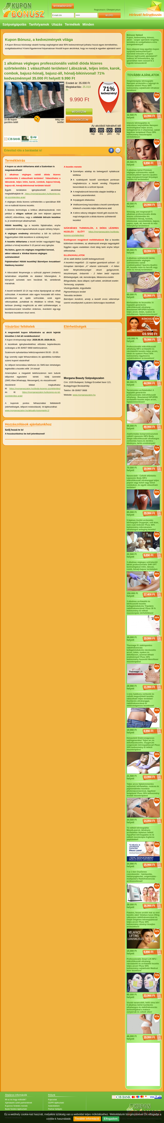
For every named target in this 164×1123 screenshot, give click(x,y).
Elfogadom (111, 1118)
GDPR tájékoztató (56, 1103)
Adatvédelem (54, 1106)
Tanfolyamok (39, 24)
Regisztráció (99, 10)
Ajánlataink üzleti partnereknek (18, 1103)
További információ (87, 1118)
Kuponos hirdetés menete (16, 1106)
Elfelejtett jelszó (113, 10)
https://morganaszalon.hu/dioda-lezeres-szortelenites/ (34, 388)
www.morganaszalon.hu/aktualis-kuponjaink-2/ (27, 410)
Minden (88, 24)
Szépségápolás (14, 24)
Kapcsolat (52, 1099)
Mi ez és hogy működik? (15, 1099)
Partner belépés (55, 1109)
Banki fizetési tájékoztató (16, 1109)
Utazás (57, 24)
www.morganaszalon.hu (84, 395)
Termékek (72, 24)
